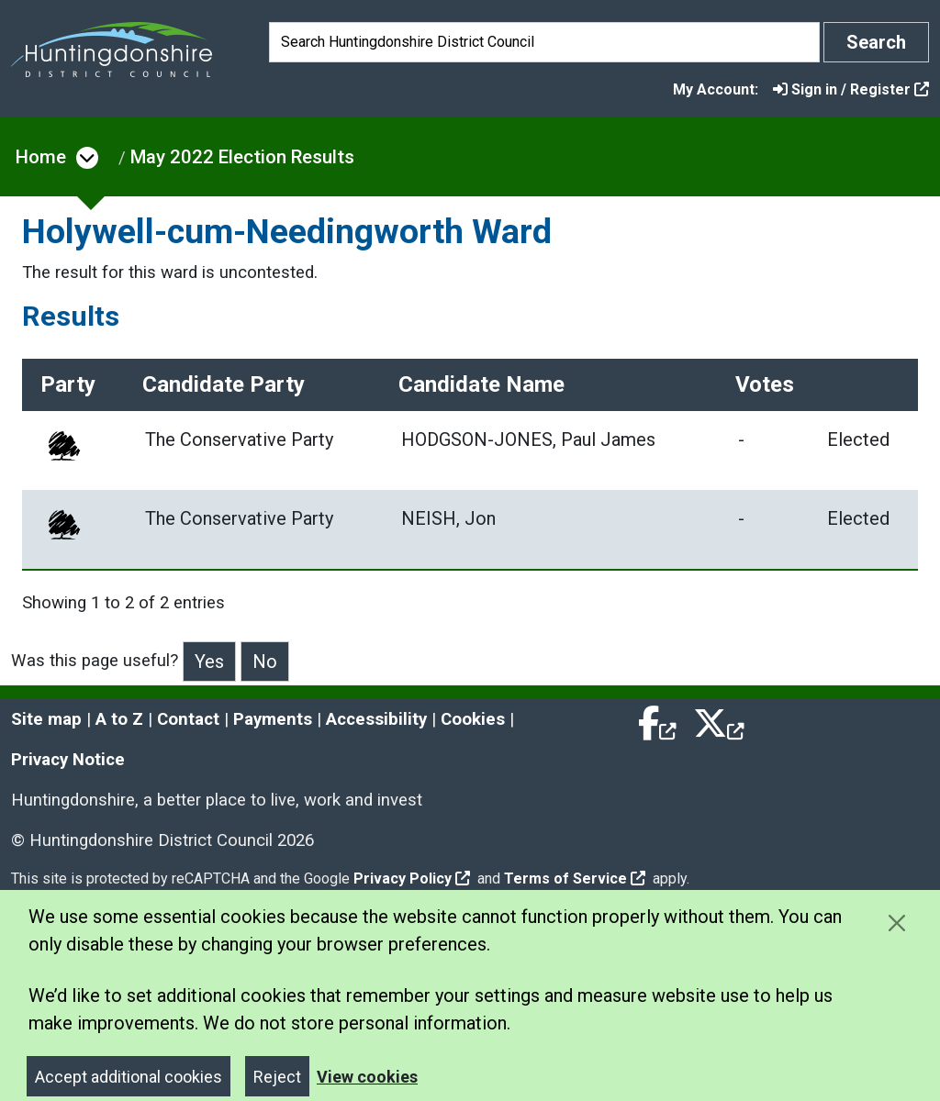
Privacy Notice (68, 756)
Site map (46, 716)
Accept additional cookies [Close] (128, 1073)
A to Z (119, 716)
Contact (188, 716)
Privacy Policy (411, 875)
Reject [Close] (277, 1073)
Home (41, 157)
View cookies (367, 1073)
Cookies (473, 716)
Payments (272, 716)
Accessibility (376, 716)
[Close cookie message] (896, 919)
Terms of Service (574, 875)
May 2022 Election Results (242, 157)
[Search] (544, 42)
